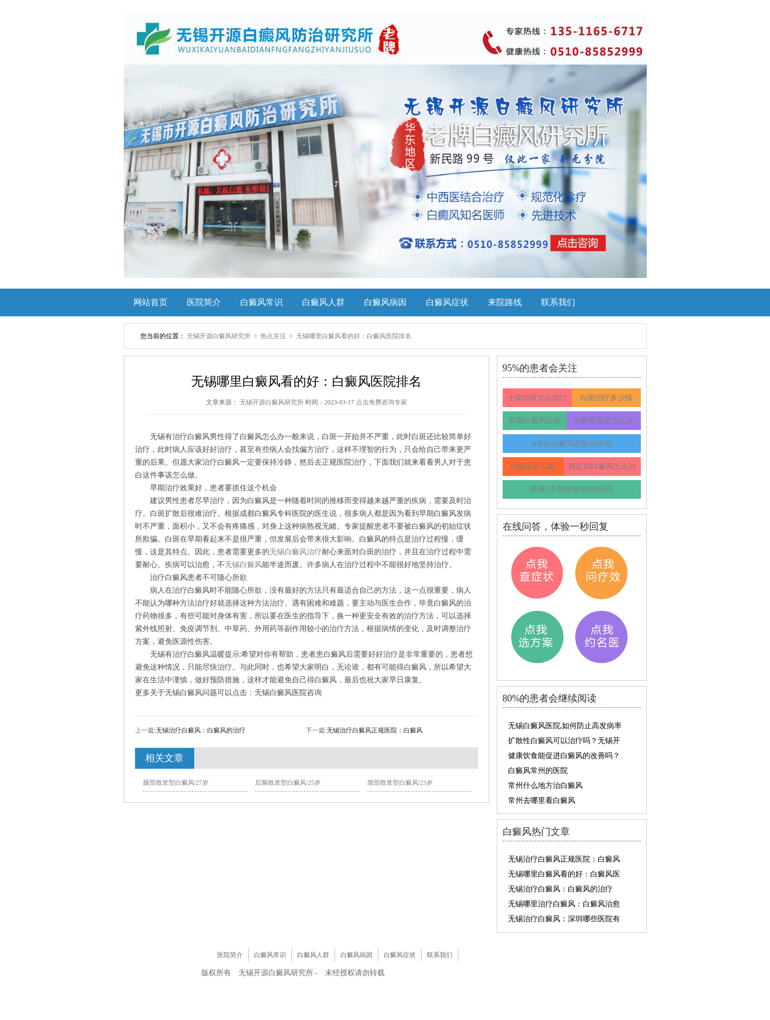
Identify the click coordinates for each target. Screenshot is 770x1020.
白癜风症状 (447, 302)
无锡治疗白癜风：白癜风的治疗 (200, 730)
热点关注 (274, 336)
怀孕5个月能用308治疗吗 (571, 489)
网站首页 (150, 302)
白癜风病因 (385, 302)
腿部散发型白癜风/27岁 (176, 782)
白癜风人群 (323, 302)
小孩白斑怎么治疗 (537, 398)
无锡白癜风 (243, 565)
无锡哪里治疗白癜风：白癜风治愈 (564, 904)
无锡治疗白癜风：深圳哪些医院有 (564, 919)
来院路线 (505, 302)
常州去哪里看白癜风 (541, 800)
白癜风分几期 (533, 467)
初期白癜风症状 (535, 421)
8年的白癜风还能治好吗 (572, 444)
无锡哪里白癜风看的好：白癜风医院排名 (353, 336)
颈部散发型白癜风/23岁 (400, 782)
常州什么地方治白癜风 (545, 786)
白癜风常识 (261, 302)
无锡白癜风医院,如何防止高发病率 (565, 726)
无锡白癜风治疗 (295, 552)
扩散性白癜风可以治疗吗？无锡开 (564, 741)
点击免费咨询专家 (381, 402)
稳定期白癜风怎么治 (602, 467)
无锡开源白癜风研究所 (219, 336)
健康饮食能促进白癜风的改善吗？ (564, 756)
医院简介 (204, 302)
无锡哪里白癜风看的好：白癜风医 (564, 874)
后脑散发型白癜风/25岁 (288, 782)
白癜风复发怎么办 (603, 421)
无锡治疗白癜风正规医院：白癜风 (375, 730)
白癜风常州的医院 (538, 771)
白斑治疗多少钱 (606, 398)
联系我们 (558, 302)
